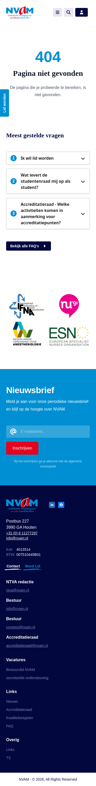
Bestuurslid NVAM (20, 670)
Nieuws (12, 701)
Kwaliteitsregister (19, 718)
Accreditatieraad (19, 710)
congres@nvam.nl (20, 627)
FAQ (9, 726)
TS (8, 758)
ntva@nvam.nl (17, 590)
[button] (48, 158)
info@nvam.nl (17, 538)
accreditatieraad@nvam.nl (27, 646)
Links (10, 750)
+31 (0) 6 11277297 (22, 533)
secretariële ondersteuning (27, 678)
